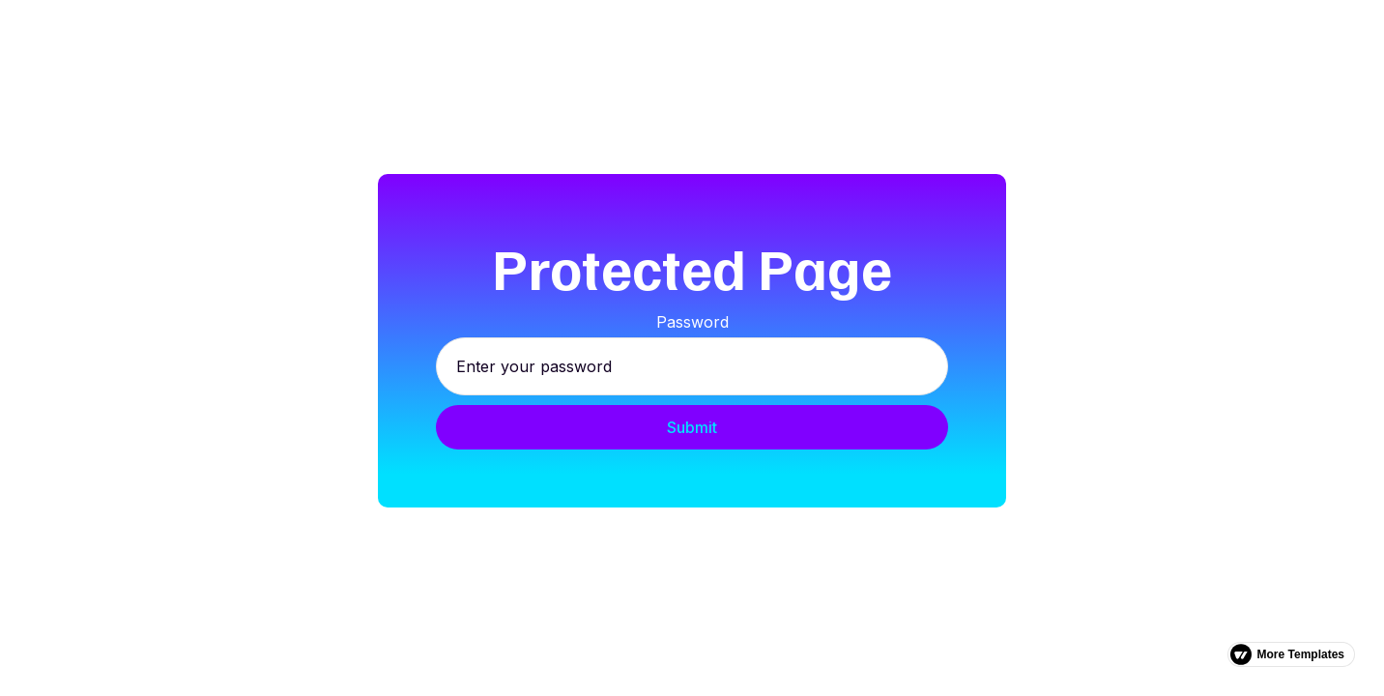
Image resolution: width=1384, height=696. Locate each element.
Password (692, 322)
